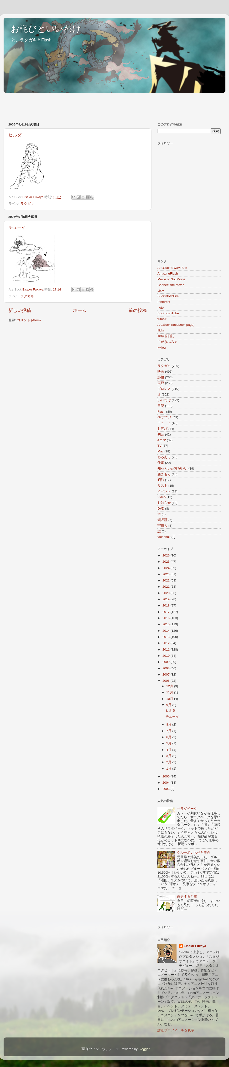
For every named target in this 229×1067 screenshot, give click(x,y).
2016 (166, 618)
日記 (160, 406)
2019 (166, 599)
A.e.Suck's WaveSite (172, 268)
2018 (166, 605)
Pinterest (163, 302)
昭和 (160, 480)
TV (159, 445)
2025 (166, 561)
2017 (166, 612)
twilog (161, 347)
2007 (166, 674)
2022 (166, 580)
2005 (166, 776)
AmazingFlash (167, 273)
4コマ (161, 440)
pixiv (160, 290)
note (160, 307)
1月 (169, 768)
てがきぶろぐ (167, 342)
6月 (169, 737)
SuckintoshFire (168, 296)
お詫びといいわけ (46, 29)
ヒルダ (15, 135)
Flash (161, 411)
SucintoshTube (168, 313)
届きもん (164, 474)
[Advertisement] (90, 105)
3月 (169, 756)
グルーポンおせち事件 (193, 852)
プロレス (164, 389)
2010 (166, 655)
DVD (160, 508)
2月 (169, 762)
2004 (166, 782)
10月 (170, 699)
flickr (160, 330)
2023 (166, 574)
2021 (166, 586)
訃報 (160, 377)
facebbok (164, 537)
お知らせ (164, 503)
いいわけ (164, 400)
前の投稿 (138, 310)
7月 (169, 731)
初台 (160, 434)
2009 (166, 662)
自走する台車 (187, 896)
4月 (169, 749)
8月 (169, 724)
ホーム (80, 310)
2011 (166, 649)
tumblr (162, 319)
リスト (162, 485)
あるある (164, 457)
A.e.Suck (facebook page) (175, 324)
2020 (166, 593)
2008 (166, 668)
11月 (170, 692)
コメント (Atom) (29, 320)
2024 (166, 568)
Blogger (143, 1049)
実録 (160, 383)
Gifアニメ (164, 417)
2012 (166, 643)
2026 (166, 555)
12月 (170, 686)
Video (161, 497)
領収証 (162, 520)
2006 (166, 680)
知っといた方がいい (172, 468)
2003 (166, 789)
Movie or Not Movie (171, 279)
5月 (169, 743)
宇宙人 (162, 525)
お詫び (162, 429)
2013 (166, 637)
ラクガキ (27, 203)
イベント (164, 491)
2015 (166, 624)
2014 (166, 630)
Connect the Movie (170, 285)
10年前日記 (165, 336)
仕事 (160, 463)
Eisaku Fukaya (195, 946)
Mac (160, 451)
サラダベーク (187, 809)
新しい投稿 (19, 310)
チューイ (17, 227)
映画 (160, 371)
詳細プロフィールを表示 (175, 1030)
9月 (169, 705)
